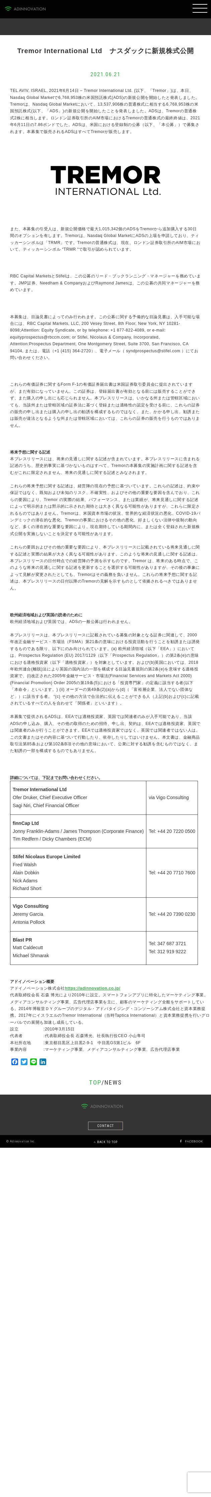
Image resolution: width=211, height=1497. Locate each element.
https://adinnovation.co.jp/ (93, 988)
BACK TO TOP (106, 1142)
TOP (95, 1082)
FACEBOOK (194, 1141)
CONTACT (105, 1126)
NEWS (113, 1082)
